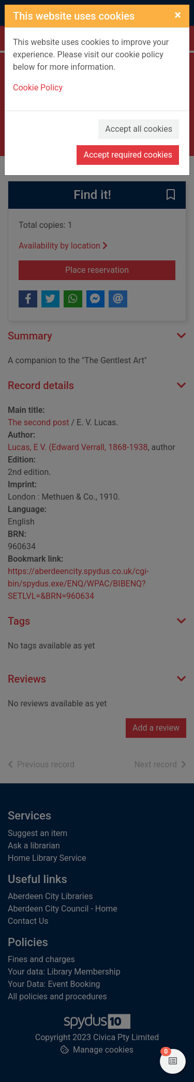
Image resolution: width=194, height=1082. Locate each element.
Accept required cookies (127, 155)
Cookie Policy (38, 87)
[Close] (177, 15)
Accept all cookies (138, 129)
